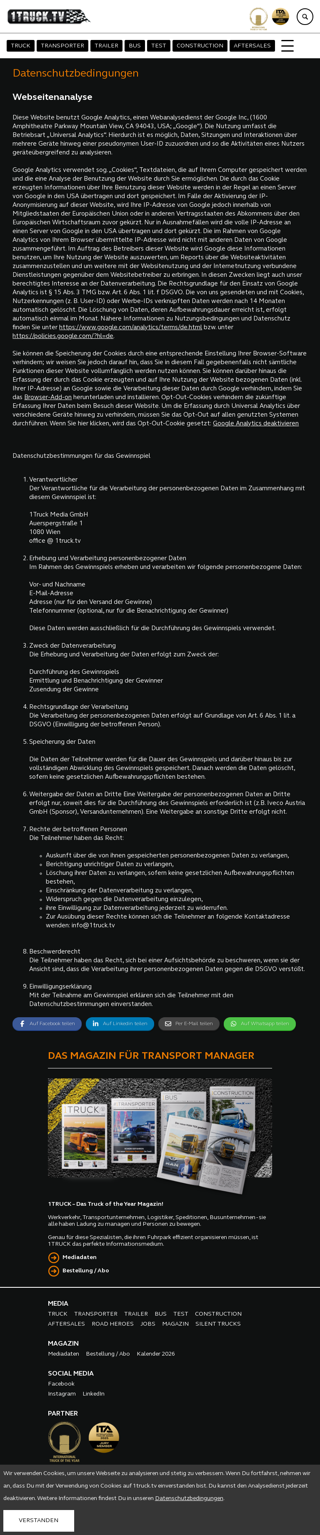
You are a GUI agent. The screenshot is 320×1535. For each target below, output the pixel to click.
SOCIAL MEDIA (71, 1374)
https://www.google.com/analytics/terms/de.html (130, 328)
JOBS (147, 1324)
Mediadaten (79, 1257)
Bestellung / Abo (85, 1271)
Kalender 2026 (156, 1354)
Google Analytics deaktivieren (256, 424)
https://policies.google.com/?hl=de (62, 336)
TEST (158, 46)
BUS (135, 46)
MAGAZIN (175, 1324)
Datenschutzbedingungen (189, 1498)
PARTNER (63, 1414)
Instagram (62, 1394)
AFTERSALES (252, 46)
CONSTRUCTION (200, 46)
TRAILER (106, 46)
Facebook (61, 1384)
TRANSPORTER (62, 46)
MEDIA (58, 1304)
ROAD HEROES (113, 1324)
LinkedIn (93, 1394)
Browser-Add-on (48, 398)
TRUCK (20, 46)
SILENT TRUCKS (218, 1324)
